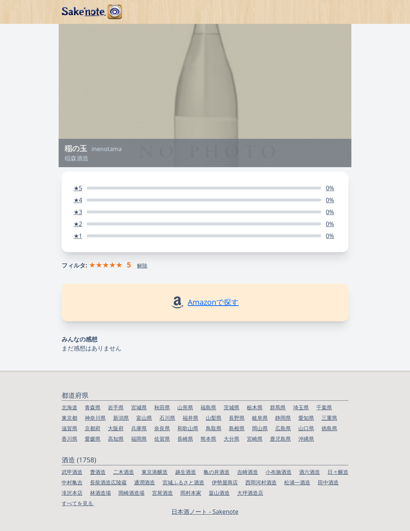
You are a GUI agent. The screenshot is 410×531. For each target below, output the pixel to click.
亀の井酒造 (217, 471)
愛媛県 (92, 438)
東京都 (69, 417)
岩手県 (116, 407)
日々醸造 (337, 471)
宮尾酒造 (162, 492)
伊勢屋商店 (225, 482)
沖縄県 (306, 438)
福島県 (208, 407)
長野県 (237, 417)
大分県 (231, 438)
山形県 (185, 407)
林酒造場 (100, 492)
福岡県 (139, 438)
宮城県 (139, 407)
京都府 (92, 428)
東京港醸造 (155, 471)
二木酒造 (123, 471)
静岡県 (283, 417)
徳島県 (329, 428)
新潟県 (121, 417)
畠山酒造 (219, 492)
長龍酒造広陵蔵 (108, 482)
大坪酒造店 (250, 492)
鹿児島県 (280, 438)
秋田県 (162, 407)
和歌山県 (187, 428)
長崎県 (185, 438)
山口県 (306, 428)
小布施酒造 (278, 471)
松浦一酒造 (297, 482)
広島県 (283, 428)
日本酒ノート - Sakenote (204, 511)
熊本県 (208, 438)
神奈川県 (95, 417)
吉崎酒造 (247, 471)
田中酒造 (328, 482)
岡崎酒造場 (131, 492)
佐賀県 (162, 438)
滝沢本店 (72, 492)
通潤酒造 (144, 482)
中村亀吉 (72, 482)
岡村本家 (190, 492)
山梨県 (213, 417)
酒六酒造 (309, 471)
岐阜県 (260, 417)
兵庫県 (139, 428)
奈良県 (162, 428)
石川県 (167, 417)
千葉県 (324, 407)
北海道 (69, 407)
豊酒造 (98, 471)
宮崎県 (255, 438)
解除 (142, 265)
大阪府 (116, 428)
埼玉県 (301, 407)
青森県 (92, 407)
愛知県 (306, 417)
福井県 (190, 417)
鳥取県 (213, 428)
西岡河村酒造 (261, 482)
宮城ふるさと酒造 (183, 482)
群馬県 (278, 407)
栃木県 (255, 407)
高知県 (116, 438)
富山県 (144, 417)
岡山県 (260, 428)
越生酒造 (185, 471)
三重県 (329, 417)
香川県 (69, 438)
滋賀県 (69, 428)
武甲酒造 (72, 471)
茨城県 (231, 407)
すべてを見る (78, 503)
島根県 (237, 428)
